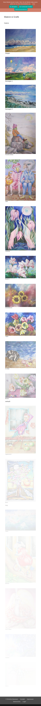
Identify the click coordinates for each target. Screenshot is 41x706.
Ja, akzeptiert (13, 6)
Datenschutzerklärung (21, 9)
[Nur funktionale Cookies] (39, 6)
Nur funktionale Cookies (26, 6)
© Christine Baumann (12, 699)
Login (24, 701)
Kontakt (22, 699)
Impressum (30, 699)
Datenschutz (16, 701)
